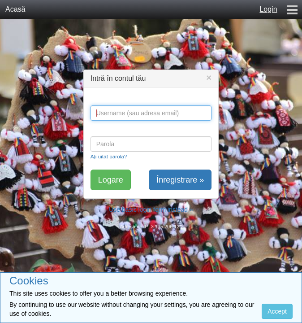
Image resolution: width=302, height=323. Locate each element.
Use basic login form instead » (151, 209)
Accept (277, 311)
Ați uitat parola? (109, 156)
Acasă (15, 9)
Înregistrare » (180, 179)
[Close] (208, 77)
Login (268, 9)
